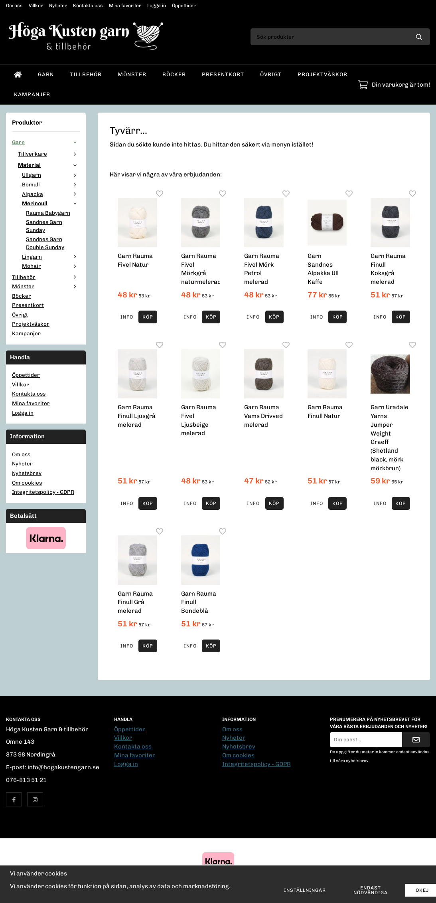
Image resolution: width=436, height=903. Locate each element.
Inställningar (305, 890)
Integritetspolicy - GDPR (43, 492)
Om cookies (27, 482)
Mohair (51, 266)
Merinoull (51, 203)
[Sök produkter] (329, 36)
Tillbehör (86, 74)
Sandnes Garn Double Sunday (45, 243)
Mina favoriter (125, 5)
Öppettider (184, 5)
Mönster (132, 74)
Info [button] (126, 317)
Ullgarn (51, 175)
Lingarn (51, 256)
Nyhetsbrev (26, 473)
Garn (46, 74)
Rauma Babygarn (48, 213)
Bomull (51, 184)
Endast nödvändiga (370, 890)
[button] (147, 317)
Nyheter (58, 5)
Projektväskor (322, 74)
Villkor (36, 5)
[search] (419, 36)
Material (49, 165)
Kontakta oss (88, 5)
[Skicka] (416, 739)
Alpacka (51, 194)
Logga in (156, 5)
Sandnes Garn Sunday (44, 226)
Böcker (174, 74)
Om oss (14, 5)
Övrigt (271, 74)
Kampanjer (32, 94)
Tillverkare (49, 153)
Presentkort (223, 74)
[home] (18, 75)
